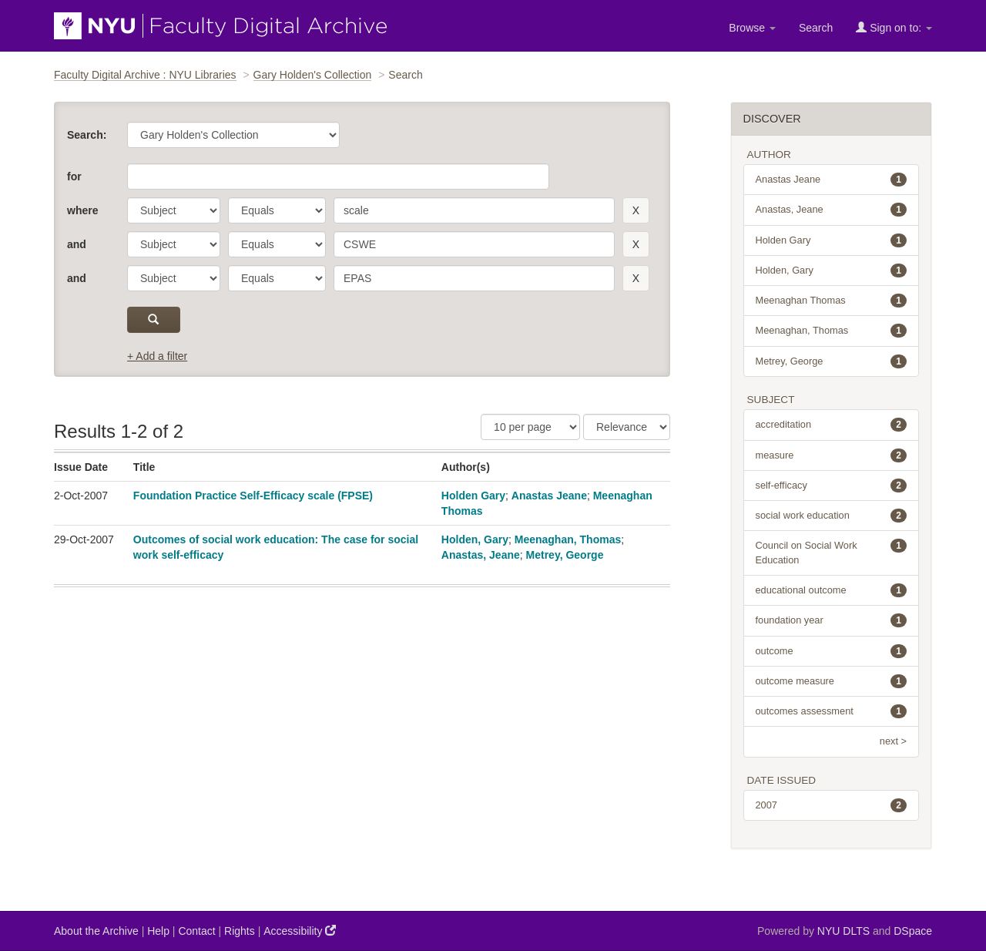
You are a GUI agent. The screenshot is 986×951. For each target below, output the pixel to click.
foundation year (831, 620)
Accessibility (299, 930)
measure (831, 455)
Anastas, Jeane (480, 555)
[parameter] (173, 210)
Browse (752, 28)
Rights (239, 931)
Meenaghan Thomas (831, 300)
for (74, 176)
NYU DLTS (843, 931)
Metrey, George (565, 555)
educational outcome (831, 590)
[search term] (474, 210)
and (76, 244)
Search (816, 28)
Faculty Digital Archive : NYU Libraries (145, 75)
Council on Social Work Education (831, 552)
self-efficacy (831, 485)
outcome (831, 651)
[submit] (153, 320)
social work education (831, 516)
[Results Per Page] (530, 427)
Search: (86, 135)
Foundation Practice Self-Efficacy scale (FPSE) (253, 495)
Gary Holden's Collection (312, 75)
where (82, 210)
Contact (196, 931)
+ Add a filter (157, 356)
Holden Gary (473, 495)
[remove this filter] (635, 210)
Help (158, 931)
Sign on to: (894, 27)
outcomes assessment (831, 711)
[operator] (277, 210)
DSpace (913, 931)
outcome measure (831, 681)
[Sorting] (626, 427)
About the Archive (96, 931)
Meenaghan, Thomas (568, 539)
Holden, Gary (474, 539)
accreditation (831, 425)
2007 (831, 805)
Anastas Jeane (549, 495)
